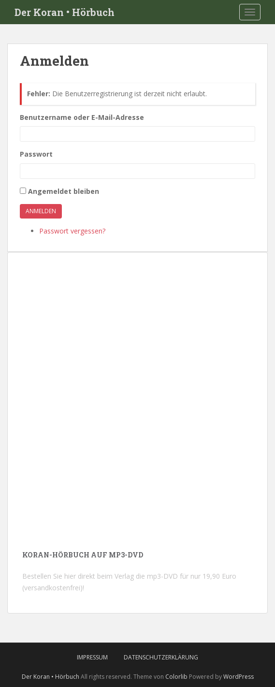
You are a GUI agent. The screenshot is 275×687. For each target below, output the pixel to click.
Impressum (92, 657)
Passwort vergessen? (72, 230)
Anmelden (41, 211)
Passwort (36, 154)
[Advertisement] (137, 459)
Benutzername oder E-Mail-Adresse (82, 117)
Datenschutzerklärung (161, 657)
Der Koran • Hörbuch (64, 12)
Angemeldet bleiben (63, 191)
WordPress (238, 676)
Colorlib (176, 676)
